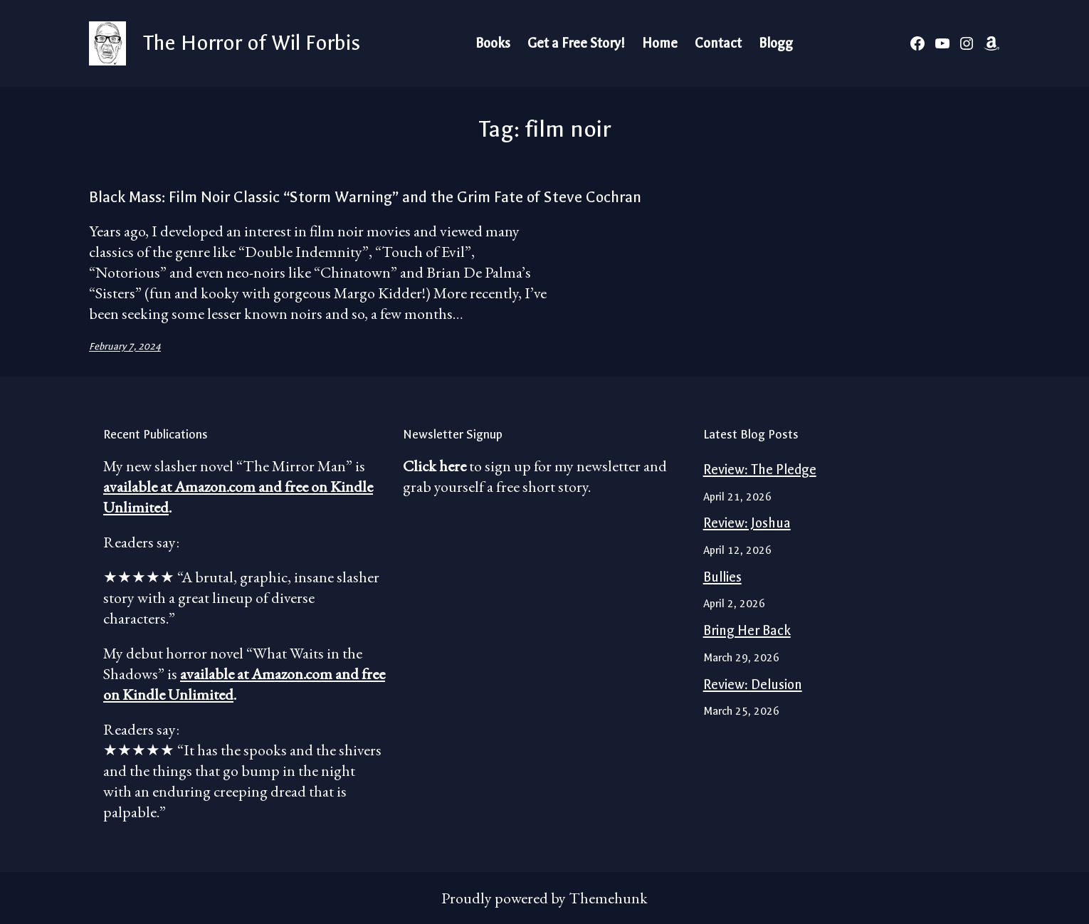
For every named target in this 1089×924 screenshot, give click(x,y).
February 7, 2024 (125, 346)
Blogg (776, 43)
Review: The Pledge (759, 470)
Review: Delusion (752, 685)
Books (492, 43)
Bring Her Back (747, 631)
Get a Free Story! (576, 43)
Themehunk (608, 898)
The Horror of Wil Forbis (251, 43)
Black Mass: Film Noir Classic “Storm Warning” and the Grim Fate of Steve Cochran (365, 197)
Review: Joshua (747, 523)
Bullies (722, 577)
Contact (718, 43)
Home (660, 43)
